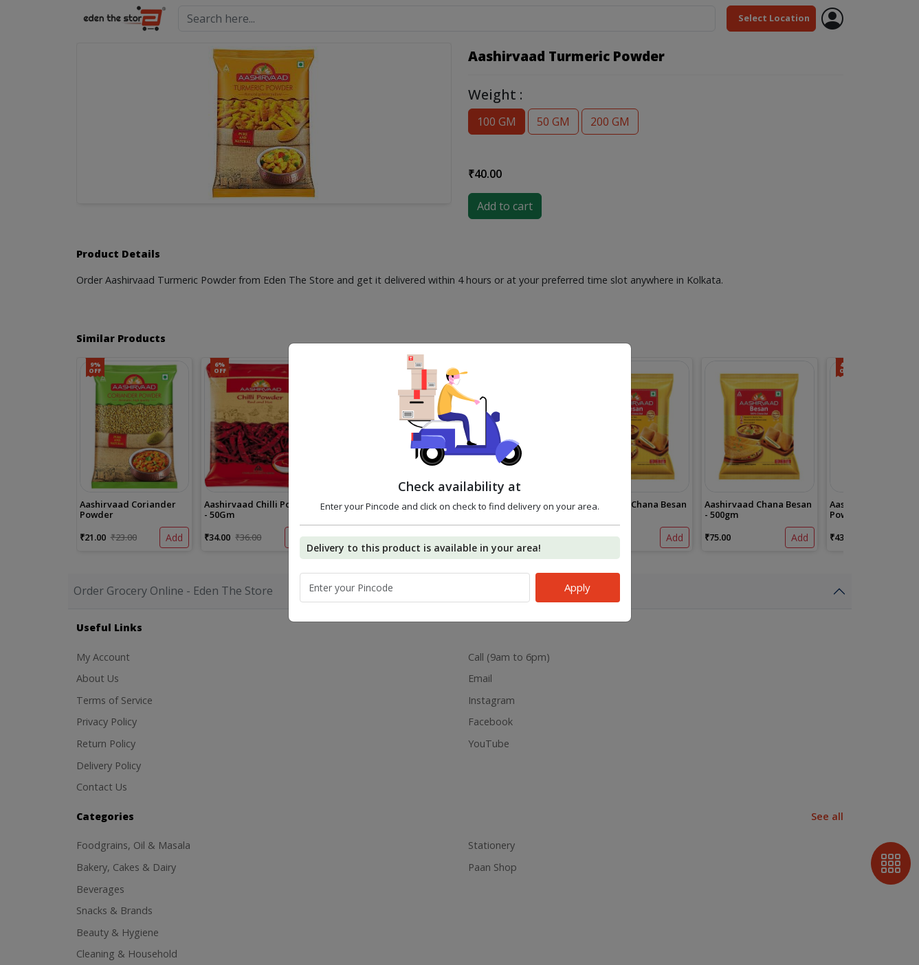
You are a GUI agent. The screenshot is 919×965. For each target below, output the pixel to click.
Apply (577, 587)
